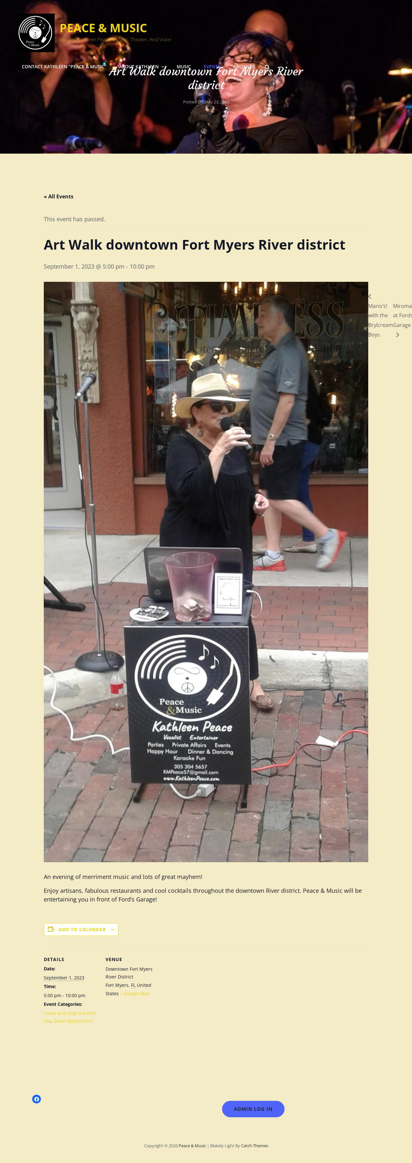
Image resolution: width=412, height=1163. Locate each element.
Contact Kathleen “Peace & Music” (64, 66)
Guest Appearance (73, 1021)
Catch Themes (254, 1146)
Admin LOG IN (253, 1109)
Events (212, 66)
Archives (244, 66)
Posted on (206, 102)
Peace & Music (103, 28)
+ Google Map (135, 993)
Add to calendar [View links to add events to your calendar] (82, 929)
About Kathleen (142, 66)
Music (184, 66)
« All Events (58, 196)
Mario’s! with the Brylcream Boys (380, 320)
